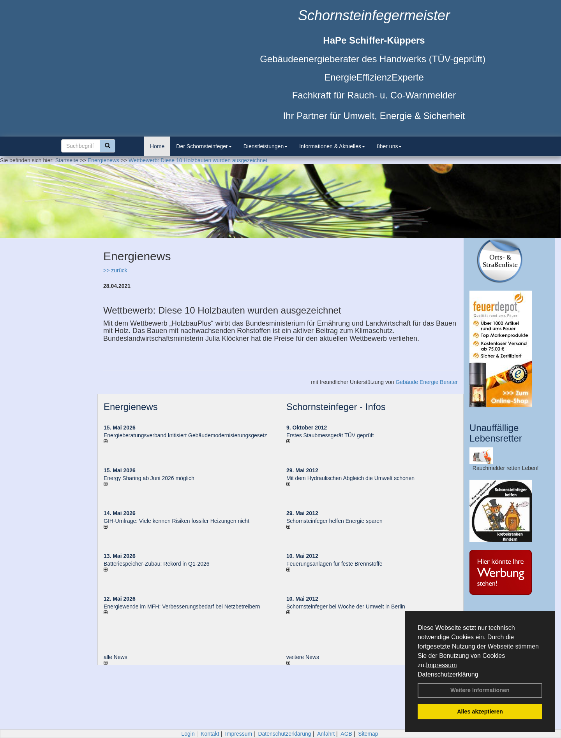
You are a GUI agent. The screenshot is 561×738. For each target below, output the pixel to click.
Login (187, 734)
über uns (389, 146)
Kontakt (210, 734)
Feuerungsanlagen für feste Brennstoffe (334, 564)
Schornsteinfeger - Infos (336, 406)
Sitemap (368, 734)
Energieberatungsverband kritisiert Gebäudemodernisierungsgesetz (185, 435)
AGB (346, 734)
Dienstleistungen (265, 146)
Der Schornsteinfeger (203, 146)
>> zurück (115, 270)
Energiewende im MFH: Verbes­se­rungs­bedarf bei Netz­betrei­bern (182, 606)
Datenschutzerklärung (448, 674)
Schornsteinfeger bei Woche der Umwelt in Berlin (345, 606)
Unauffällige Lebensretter (495, 432)
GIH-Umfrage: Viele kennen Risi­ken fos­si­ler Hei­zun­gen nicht (176, 521)
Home (157, 146)
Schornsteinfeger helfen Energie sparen (334, 521)
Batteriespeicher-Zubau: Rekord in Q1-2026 (157, 564)
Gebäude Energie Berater (426, 382)
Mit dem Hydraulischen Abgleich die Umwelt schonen (350, 478)
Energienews (131, 406)
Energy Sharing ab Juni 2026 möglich (149, 478)
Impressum (441, 665)
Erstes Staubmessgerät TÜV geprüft (330, 435)
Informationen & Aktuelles (332, 146)
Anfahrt (326, 734)
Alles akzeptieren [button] (480, 711)
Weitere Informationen (480, 690)
